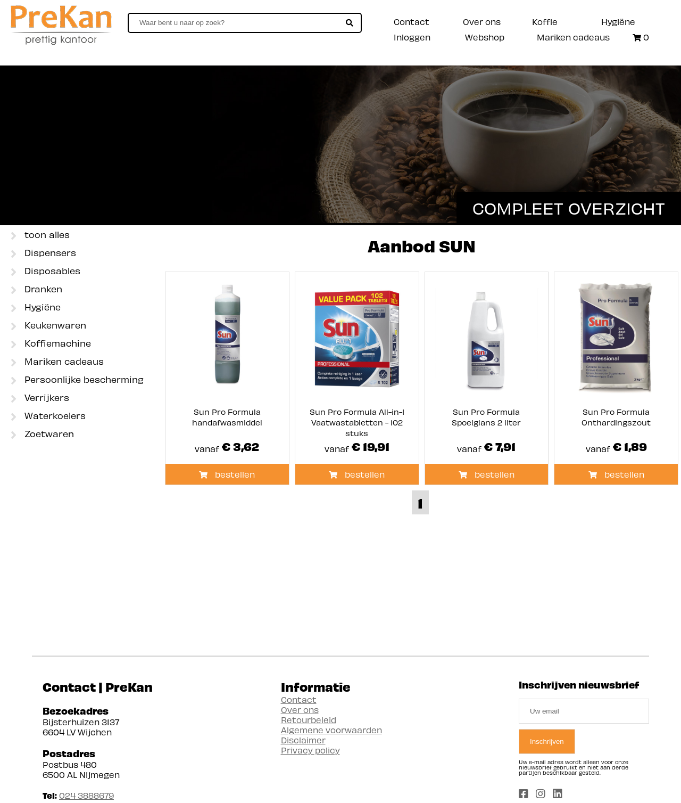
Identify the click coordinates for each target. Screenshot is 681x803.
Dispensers (43, 253)
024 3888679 (86, 795)
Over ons (482, 22)
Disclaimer (303, 740)
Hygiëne (618, 22)
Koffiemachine (51, 344)
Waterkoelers (48, 416)
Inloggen (412, 37)
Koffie (545, 22)
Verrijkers (40, 398)
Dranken (36, 289)
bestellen (227, 474)
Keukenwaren (48, 325)
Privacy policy (310, 750)
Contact (411, 22)
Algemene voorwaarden (331, 730)
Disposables (45, 271)
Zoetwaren (42, 434)
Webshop (484, 37)
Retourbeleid (308, 720)
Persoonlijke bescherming (77, 380)
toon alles (40, 235)
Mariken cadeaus (573, 37)
